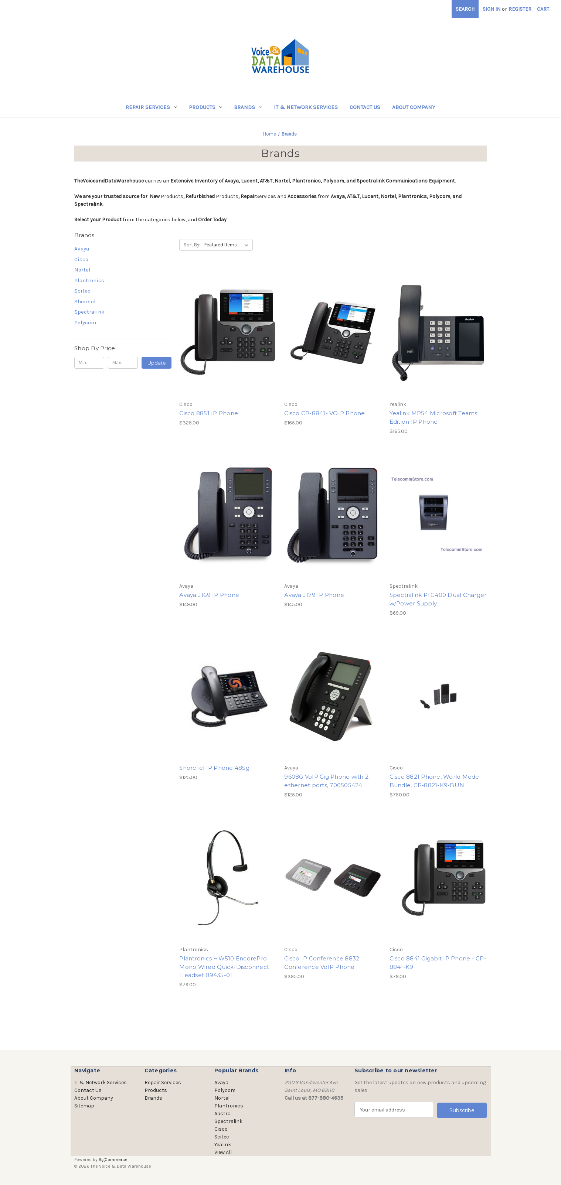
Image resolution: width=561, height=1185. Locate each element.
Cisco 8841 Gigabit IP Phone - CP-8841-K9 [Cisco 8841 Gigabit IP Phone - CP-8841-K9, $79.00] (438, 962)
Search (465, 9)
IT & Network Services (306, 107)
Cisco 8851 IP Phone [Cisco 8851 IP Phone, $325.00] (208, 413)
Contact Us (365, 107)
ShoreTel (85, 301)
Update (156, 363)
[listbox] (227, 244)
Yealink (222, 1144)
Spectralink (89, 311)
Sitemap (84, 1106)
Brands (248, 107)
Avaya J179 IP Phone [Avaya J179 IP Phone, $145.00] (314, 594)
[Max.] (123, 363)
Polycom (85, 322)
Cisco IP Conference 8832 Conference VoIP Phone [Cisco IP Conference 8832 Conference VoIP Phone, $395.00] (321, 962)
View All (223, 1152)
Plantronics (89, 280)
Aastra (222, 1113)
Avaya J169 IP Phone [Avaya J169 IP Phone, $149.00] (209, 594)
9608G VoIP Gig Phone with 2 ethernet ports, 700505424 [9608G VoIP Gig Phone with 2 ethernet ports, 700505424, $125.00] (326, 781)
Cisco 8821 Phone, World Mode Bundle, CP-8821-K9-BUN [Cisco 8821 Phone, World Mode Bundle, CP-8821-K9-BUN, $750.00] (434, 781)
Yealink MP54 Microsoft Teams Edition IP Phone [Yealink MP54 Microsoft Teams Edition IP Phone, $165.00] (433, 417)
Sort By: (192, 244)
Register (520, 9)
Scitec (82, 290)
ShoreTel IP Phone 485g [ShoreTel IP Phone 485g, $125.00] (214, 767)
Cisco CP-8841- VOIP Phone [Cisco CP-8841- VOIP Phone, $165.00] (324, 413)
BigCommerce (113, 1159)
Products (205, 107)
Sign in (491, 9)
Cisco (81, 259)
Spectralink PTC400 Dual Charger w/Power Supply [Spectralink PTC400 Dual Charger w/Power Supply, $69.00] (438, 599)
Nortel (82, 269)
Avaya (81, 248)
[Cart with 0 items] (543, 9)
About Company (413, 107)
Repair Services (151, 107)
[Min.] (89, 363)
